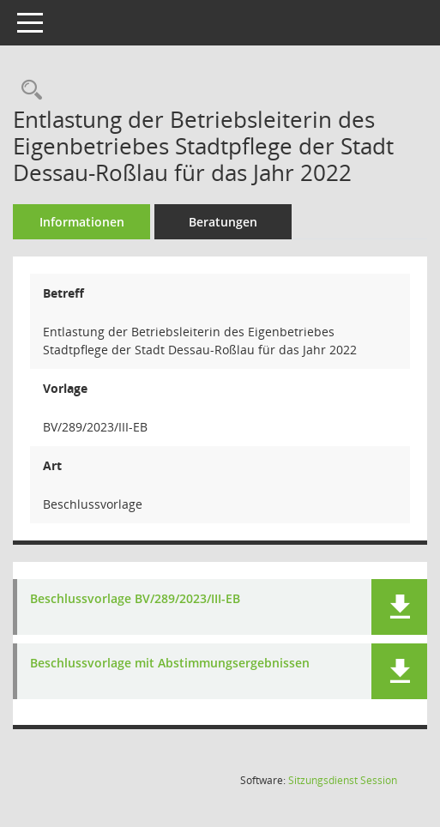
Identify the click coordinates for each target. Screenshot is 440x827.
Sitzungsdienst (342, 780)
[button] (399, 607)
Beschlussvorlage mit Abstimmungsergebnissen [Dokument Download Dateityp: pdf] (170, 663)
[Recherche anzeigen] (27, 90)
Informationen (81, 222)
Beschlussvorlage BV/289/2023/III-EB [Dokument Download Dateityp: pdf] (135, 599)
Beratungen (223, 222)
